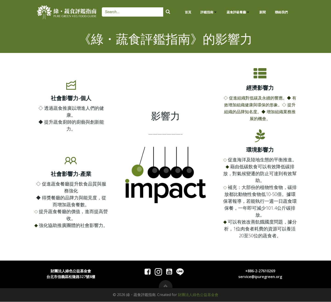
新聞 (262, 12)
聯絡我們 (281, 12)
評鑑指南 (208, 12)
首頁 (188, 12)
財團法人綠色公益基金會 (198, 295)
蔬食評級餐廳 (238, 12)
